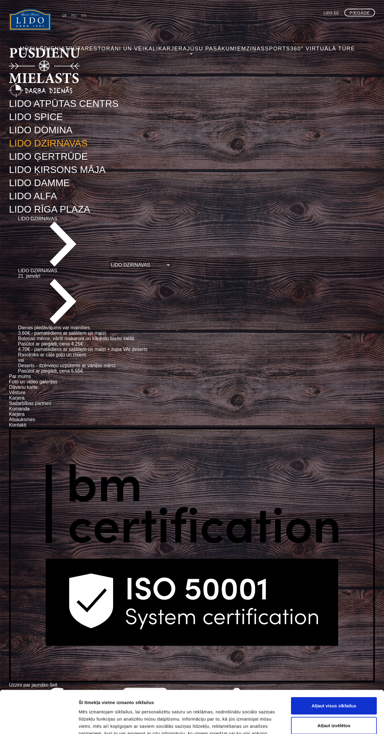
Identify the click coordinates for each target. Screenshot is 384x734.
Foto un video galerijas (33, 381)
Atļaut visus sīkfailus (333, 663)
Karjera (194, 25)
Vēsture (17, 392)
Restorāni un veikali (150, 25)
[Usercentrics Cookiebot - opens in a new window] (39, 722)
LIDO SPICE (36, 116)
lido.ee (331, 13)
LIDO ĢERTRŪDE (48, 156)
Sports (292, 25)
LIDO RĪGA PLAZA (49, 209)
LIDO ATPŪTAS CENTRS (63, 103)
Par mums (20, 376)
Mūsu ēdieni (77, 25)
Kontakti (17, 424)
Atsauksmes (22, 419)
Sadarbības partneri (30, 403)
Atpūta (108, 25)
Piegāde (360, 13)
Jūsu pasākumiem (233, 25)
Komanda (19, 408)
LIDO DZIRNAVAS (48, 143)
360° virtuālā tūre (331, 25)
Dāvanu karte (23, 387)
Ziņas (269, 25)
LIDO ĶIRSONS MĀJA (57, 169)
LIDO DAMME (39, 182)
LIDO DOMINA (41, 130)
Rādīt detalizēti (327, 722)
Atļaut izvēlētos (333, 682)
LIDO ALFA (33, 196)
